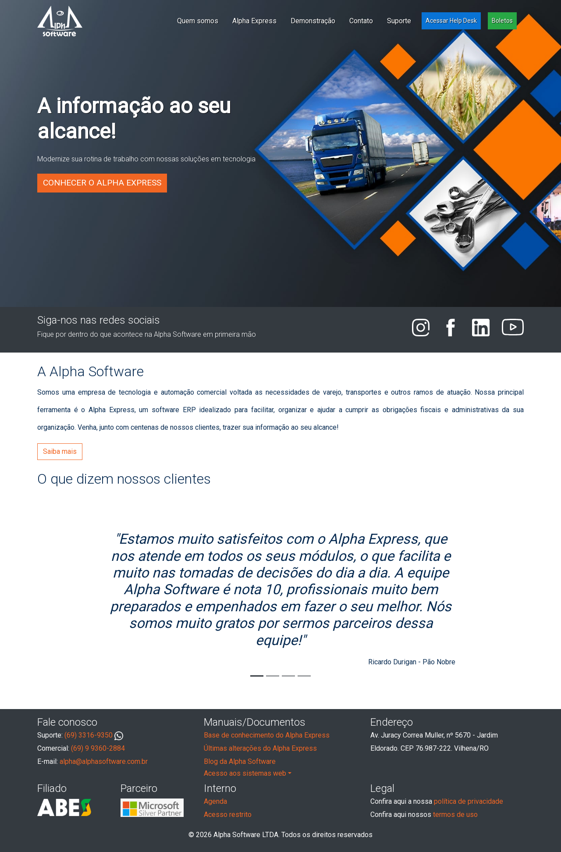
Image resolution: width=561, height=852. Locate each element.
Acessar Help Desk (451, 20)
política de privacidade (468, 801)
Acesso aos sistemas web (245, 773)
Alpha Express (254, 21)
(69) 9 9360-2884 (98, 748)
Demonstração (313, 21)
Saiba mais (60, 451)
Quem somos (197, 21)
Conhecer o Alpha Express (102, 183)
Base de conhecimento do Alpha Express (267, 735)
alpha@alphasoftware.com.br (104, 761)
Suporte (399, 21)
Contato (361, 21)
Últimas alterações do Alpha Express (260, 748)
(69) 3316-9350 (93, 735)
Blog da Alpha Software (240, 761)
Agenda (215, 801)
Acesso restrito (228, 814)
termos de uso (455, 814)
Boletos (502, 20)
